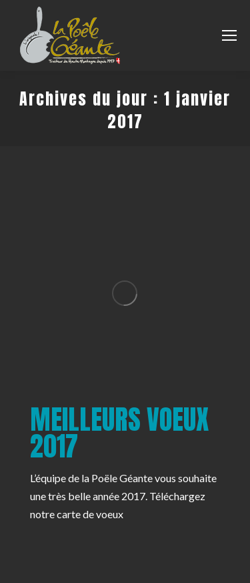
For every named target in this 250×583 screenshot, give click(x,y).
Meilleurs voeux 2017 (119, 432)
